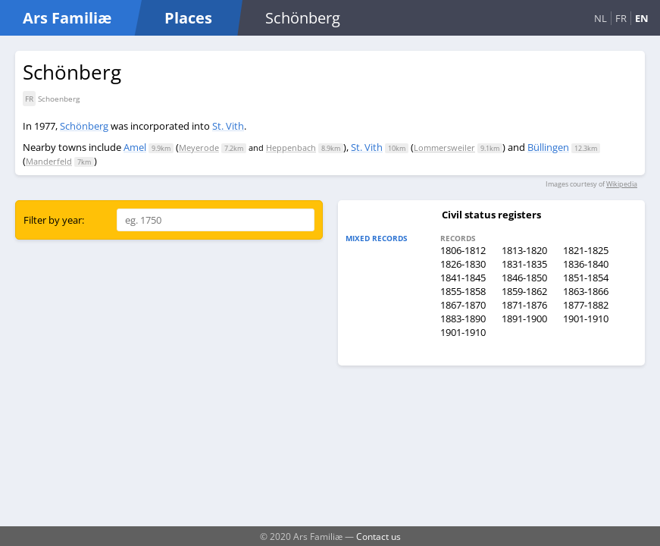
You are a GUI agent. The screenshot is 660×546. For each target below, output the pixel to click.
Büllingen (548, 147)
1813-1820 (524, 250)
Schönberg (84, 126)
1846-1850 (524, 277)
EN (642, 18)
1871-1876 (524, 305)
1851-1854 (585, 277)
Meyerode (199, 147)
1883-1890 (463, 318)
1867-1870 (463, 305)
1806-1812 (463, 250)
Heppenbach (291, 147)
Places (188, 18)
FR (621, 18)
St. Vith (228, 126)
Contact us (378, 536)
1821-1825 (585, 250)
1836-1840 (585, 264)
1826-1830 (463, 264)
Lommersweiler (444, 147)
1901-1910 (585, 318)
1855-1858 (463, 291)
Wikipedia (621, 184)
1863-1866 (585, 291)
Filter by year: (53, 220)
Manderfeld (49, 161)
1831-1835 (524, 264)
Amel (135, 147)
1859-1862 (524, 291)
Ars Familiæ (67, 18)
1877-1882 (585, 305)
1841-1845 (463, 277)
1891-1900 (524, 318)
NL (600, 18)
